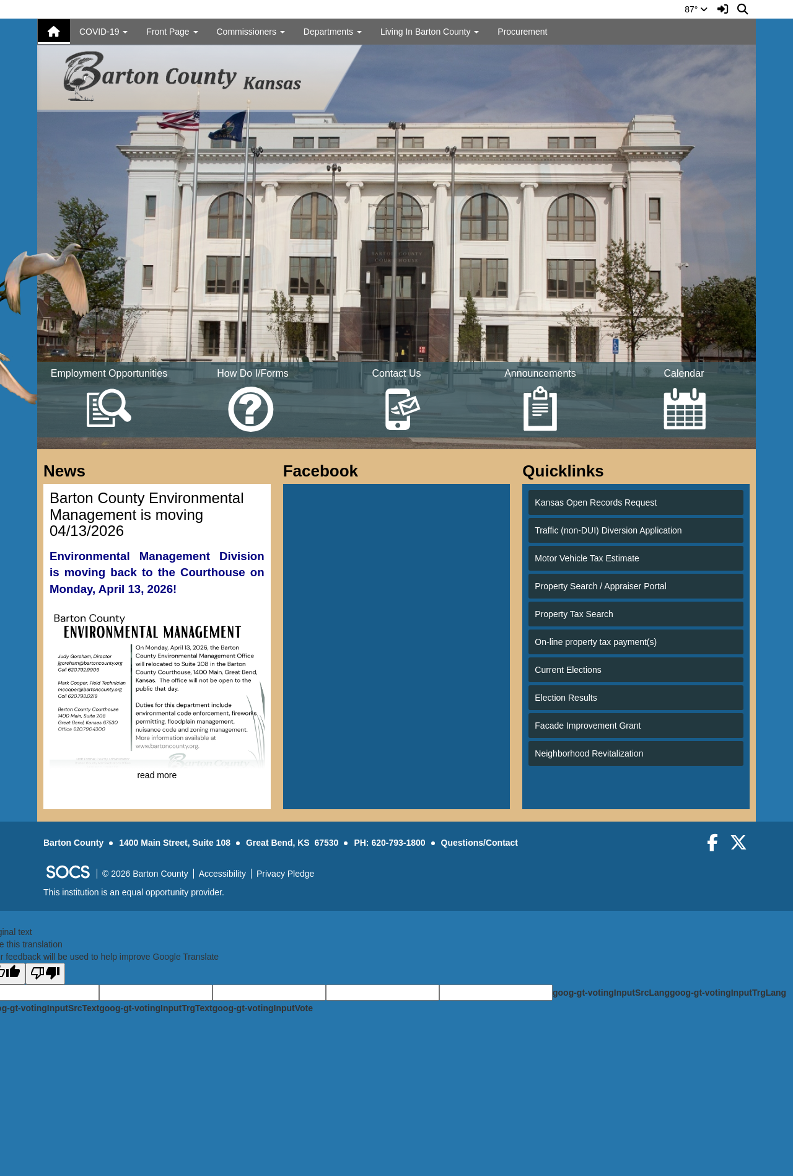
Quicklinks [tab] (567, 471)
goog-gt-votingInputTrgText (155, 1008)
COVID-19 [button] (103, 32)
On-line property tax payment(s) (596, 642)
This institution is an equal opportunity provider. (133, 892)
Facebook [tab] (324, 471)
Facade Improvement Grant (588, 726)
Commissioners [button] (251, 32)
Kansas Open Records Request (596, 502)
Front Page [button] (172, 32)
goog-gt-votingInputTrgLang (728, 993)
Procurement (522, 32)
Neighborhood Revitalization (589, 753)
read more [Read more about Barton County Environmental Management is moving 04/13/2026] (157, 775)
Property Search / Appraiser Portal (600, 586)
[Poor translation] (45, 974)
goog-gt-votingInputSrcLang (611, 993)
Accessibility (222, 874)
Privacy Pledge (285, 874)
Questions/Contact (479, 843)
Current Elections (568, 670)
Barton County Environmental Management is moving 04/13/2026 (147, 514)
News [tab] (68, 471)
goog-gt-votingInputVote (262, 1008)
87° (696, 9)
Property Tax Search (574, 614)
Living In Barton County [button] (429, 32)
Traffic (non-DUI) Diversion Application (608, 530)
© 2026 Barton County (145, 874)
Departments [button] (333, 32)
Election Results (566, 698)
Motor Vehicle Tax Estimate (587, 558)
